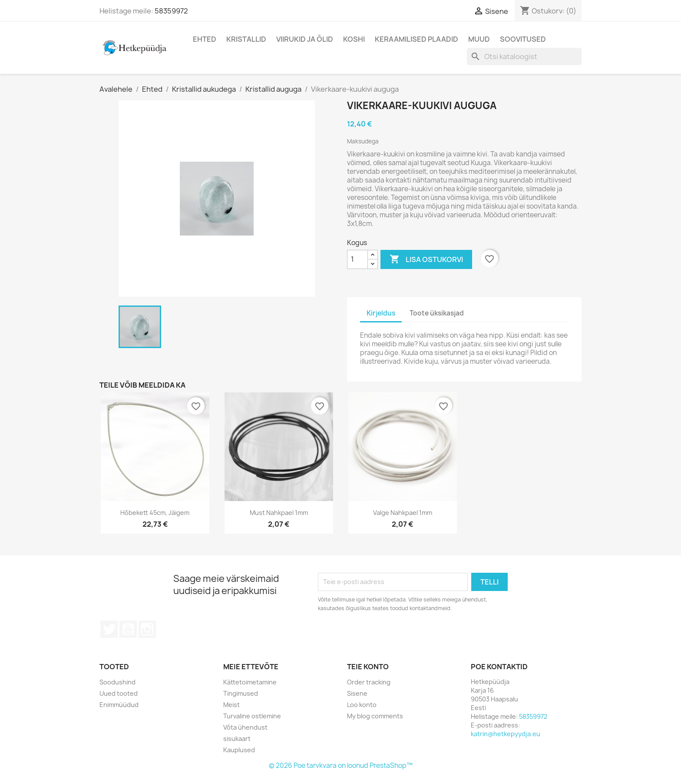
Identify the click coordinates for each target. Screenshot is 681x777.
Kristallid (246, 39)
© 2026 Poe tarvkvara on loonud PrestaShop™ (341, 765)
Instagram (147, 629)
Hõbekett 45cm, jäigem (154, 512)
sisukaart (237, 738)
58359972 (171, 11)
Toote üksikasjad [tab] (437, 313)
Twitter (109, 629)
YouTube (128, 629)
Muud (479, 39)
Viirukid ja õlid (304, 39)
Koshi (354, 39)
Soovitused (523, 39)
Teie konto (368, 666)
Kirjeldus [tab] (381, 313)
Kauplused (239, 750)
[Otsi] (524, 56)
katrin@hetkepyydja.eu (505, 734)
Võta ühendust (245, 727)
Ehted (204, 39)
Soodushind (117, 682)
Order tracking (368, 682)
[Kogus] (357, 259)
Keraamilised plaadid (416, 39)
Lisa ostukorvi (426, 259)
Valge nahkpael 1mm (402, 512)
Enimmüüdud (119, 705)
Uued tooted (118, 693)
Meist (231, 705)
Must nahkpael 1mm (279, 512)
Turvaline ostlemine (252, 716)
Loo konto (362, 705)
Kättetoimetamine (250, 682)
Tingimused (240, 693)
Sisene (357, 693)
